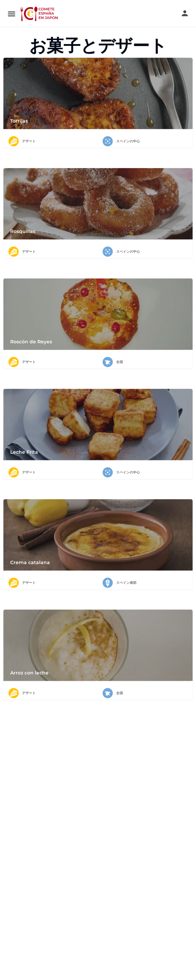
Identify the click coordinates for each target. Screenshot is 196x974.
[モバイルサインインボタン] (184, 13)
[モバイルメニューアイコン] (11, 13)
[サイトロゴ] (40, 13)
